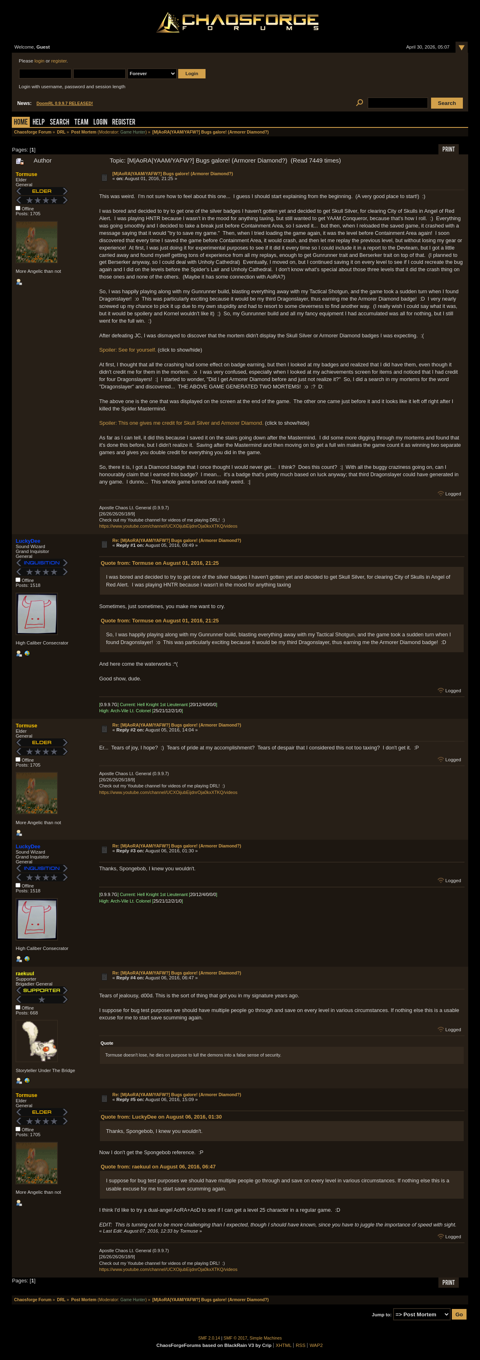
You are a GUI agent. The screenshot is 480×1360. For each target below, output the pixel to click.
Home (21, 123)
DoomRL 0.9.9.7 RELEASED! (64, 103)
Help (39, 123)
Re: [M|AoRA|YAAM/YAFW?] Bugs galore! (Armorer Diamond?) (177, 540)
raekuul (24, 973)
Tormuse (26, 174)
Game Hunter (132, 132)
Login (100, 123)
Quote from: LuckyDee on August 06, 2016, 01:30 (161, 1117)
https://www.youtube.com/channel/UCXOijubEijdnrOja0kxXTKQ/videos (168, 526)
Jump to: (382, 1314)
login (39, 60)
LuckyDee (27, 541)
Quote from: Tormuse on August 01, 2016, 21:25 (160, 563)
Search (59, 123)
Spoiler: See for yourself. (127, 350)
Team (81, 123)
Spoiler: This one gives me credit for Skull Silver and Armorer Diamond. (181, 423)
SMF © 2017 (235, 1338)
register (59, 60)
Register (123, 123)
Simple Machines (266, 1338)
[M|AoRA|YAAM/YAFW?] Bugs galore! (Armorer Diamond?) (173, 173)
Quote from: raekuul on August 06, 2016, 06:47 (158, 1167)
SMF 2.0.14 (209, 1338)
